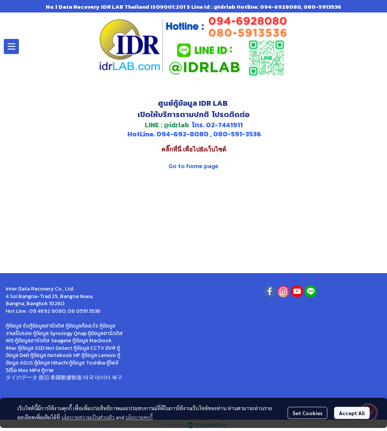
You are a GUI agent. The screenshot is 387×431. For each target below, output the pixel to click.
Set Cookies (307, 412)
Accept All (352, 412)
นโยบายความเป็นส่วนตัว (88, 417)
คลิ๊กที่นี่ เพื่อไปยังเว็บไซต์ (193, 149)
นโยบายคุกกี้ (139, 417)
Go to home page (193, 166)
